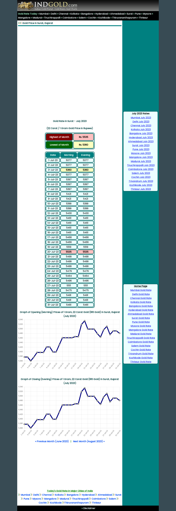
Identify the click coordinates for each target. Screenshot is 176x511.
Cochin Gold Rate (141, 349)
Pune (138, 13)
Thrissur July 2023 (141, 189)
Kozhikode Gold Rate (141, 357)
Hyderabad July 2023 (141, 137)
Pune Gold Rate (141, 322)
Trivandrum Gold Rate (141, 353)
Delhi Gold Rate (141, 294)
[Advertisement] (69, 72)
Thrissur (143, 17)
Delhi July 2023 (141, 121)
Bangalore (87, 13)
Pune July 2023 (141, 149)
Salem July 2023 (141, 173)
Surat (130, 13)
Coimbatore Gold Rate (141, 341)
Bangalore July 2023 (140, 133)
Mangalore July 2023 (141, 157)
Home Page (140, 286)
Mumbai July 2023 (141, 117)
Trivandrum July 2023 (141, 181)
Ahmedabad (117, 13)
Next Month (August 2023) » (88, 441)
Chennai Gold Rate (141, 298)
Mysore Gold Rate (141, 326)
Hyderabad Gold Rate (140, 310)
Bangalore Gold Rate (141, 306)
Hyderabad (101, 13)
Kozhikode (104, 17)
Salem (82, 17)
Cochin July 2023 (140, 177)
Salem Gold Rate (140, 345)
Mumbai (43, 13)
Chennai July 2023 (141, 125)
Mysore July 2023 (141, 153)
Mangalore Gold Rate (141, 330)
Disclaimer (89, 508)
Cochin (92, 17)
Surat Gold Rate (141, 318)
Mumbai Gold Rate (140, 290)
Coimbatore (69, 17)
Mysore (147, 13)
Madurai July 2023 (141, 161)
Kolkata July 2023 (141, 129)
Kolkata (74, 13)
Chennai (63, 13)
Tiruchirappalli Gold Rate (141, 338)
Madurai (37, 17)
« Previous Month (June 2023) (52, 441)
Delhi (53, 13)
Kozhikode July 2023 (140, 185)
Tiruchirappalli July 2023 (141, 165)
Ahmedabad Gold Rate (141, 314)
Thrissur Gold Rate (140, 361)
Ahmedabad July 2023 (141, 141)
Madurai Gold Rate (140, 333)
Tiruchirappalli (52, 17)
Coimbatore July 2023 (140, 169)
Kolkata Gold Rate (140, 302)
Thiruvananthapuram (124, 17)
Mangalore (24, 17)
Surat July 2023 (140, 145)
